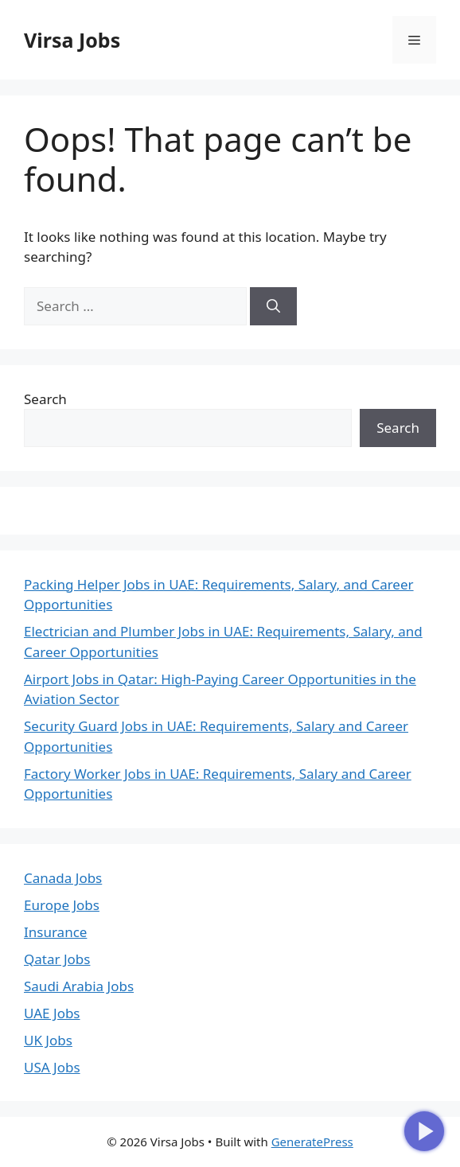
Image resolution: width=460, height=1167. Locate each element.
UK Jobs (48, 1040)
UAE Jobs (52, 1013)
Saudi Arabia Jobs (79, 986)
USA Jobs (52, 1067)
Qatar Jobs (57, 959)
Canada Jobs (63, 878)
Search (45, 399)
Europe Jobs (61, 905)
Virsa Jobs (72, 39)
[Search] (273, 306)
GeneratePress (312, 1141)
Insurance (55, 932)
